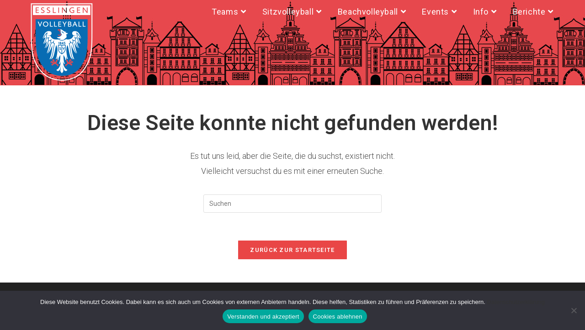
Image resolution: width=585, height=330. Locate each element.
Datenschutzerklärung (516, 302)
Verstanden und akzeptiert (263, 316)
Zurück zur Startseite (292, 249)
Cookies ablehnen (337, 316)
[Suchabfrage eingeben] (292, 203)
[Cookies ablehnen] (573, 310)
